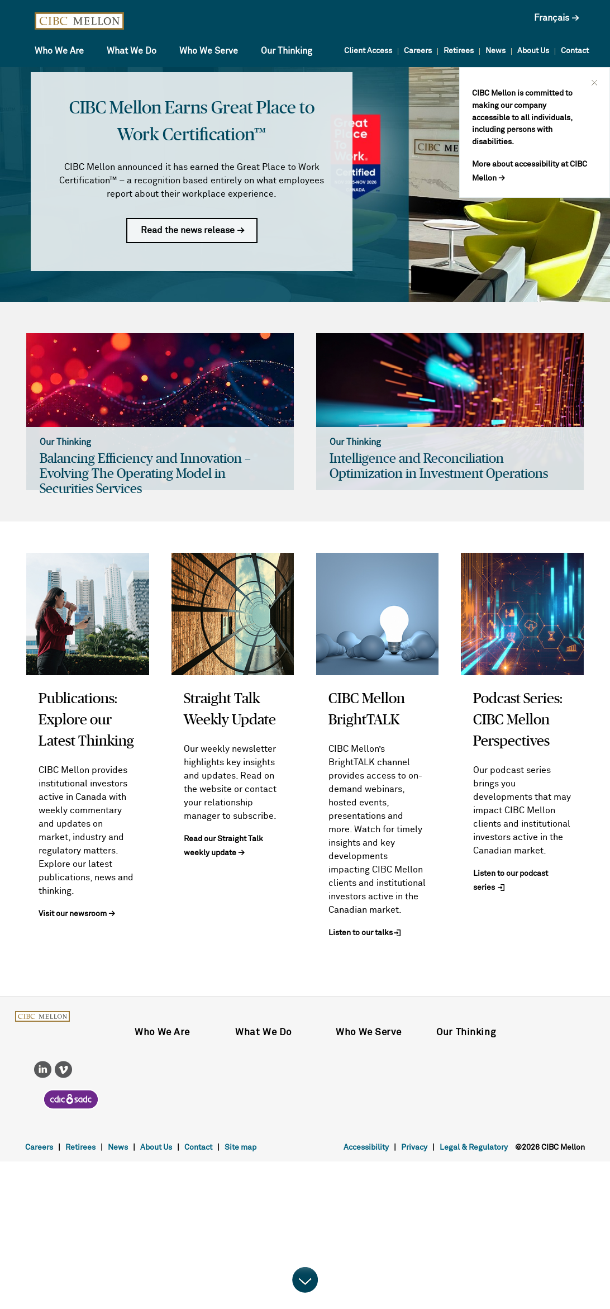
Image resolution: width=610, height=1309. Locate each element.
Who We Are (59, 50)
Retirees (459, 51)
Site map (240, 1147)
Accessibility (366, 1147)
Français (551, 17)
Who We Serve (208, 50)
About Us (533, 51)
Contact (575, 51)
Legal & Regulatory (474, 1147)
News (495, 51)
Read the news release (189, 230)
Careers (418, 51)
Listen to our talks (360, 933)
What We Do (131, 50)
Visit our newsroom (73, 914)
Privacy (414, 1147)
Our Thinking (286, 50)
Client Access (368, 51)
